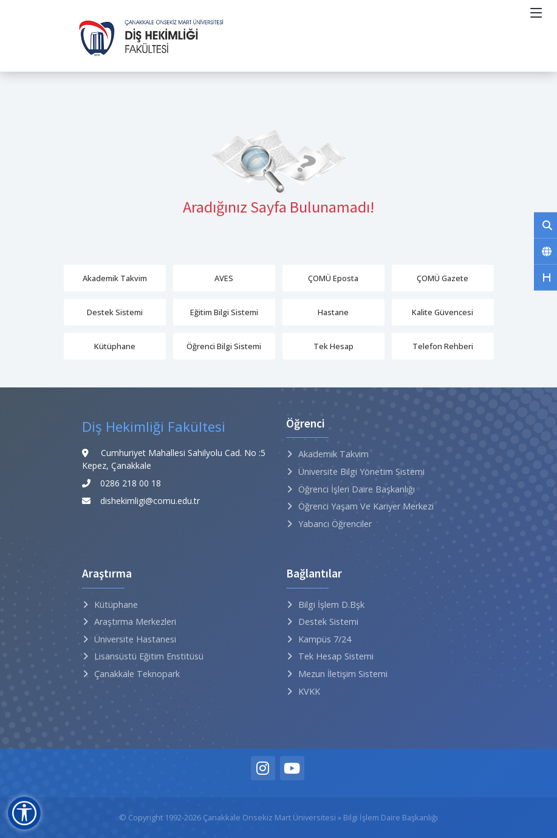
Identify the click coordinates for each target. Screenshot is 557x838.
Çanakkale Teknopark (137, 674)
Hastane (333, 312)
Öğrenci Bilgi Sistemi (223, 346)
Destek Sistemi (115, 312)
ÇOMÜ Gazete (442, 278)
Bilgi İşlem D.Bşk (331, 604)
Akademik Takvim (115, 278)
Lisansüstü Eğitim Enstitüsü (148, 656)
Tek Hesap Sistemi (336, 656)
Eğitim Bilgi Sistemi (224, 312)
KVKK (309, 691)
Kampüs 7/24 (324, 639)
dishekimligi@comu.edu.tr (150, 500)
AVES (223, 278)
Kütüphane (114, 346)
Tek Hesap (333, 346)
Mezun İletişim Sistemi (343, 674)
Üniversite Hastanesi (135, 639)
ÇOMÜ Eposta (333, 278)
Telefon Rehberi (442, 346)
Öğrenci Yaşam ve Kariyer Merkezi (366, 506)
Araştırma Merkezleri (135, 621)
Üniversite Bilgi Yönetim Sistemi (361, 471)
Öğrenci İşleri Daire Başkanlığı (356, 489)
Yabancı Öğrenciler (335, 524)
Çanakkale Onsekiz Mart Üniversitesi (269, 817)
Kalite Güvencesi (442, 312)
